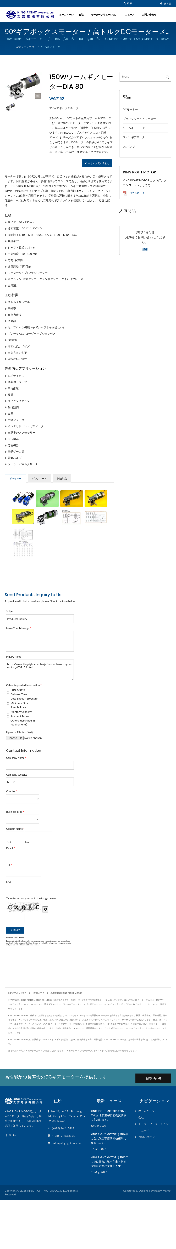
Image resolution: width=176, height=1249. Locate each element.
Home (18, 46)
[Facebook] (6, 1135)
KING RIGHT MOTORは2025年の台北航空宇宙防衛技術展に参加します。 (108, 1115)
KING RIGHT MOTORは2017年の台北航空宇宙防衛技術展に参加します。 (109, 1138)
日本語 (167, 3)
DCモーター (130, 109)
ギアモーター (84, 1050)
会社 (83, 14)
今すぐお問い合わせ (96, 163)
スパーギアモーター (135, 137)
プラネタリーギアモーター (139, 118)
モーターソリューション (106, 14)
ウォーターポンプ (99, 1050)
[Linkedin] (14, 1135)
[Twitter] (10, 1135)
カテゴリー (31, 46)
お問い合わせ (151, 14)
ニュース (132, 14)
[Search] (142, 3)
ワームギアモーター (53, 46)
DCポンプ (129, 146)
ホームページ (67, 14)
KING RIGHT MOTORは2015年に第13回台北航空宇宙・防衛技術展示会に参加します (109, 1161)
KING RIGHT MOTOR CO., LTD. (46, 1190)
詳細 (145, 249)
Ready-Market (162, 1190)
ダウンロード (133, 193)
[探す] (124, 3)
